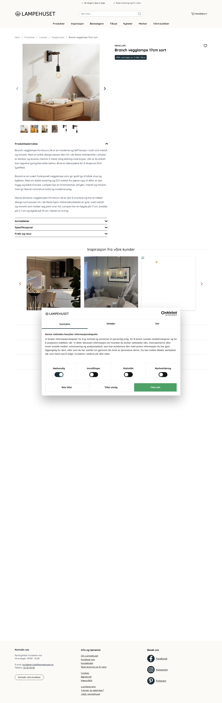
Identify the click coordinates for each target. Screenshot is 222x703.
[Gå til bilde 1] (24, 129)
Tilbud (113, 23)
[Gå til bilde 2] (34, 129)
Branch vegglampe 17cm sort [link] (83, 37)
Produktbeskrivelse (26, 143)
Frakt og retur (23, 233)
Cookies (85, 673)
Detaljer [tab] (111, 323)
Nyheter (128, 23)
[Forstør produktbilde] (61, 82)
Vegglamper (58, 37)
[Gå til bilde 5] (65, 129)
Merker (143, 23)
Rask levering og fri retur (127, 3)
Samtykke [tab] (64, 324)
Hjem (17, 37)
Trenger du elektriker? (92, 690)
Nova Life (120, 45)
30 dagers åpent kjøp (93, 3)
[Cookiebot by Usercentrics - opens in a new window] (163, 313)
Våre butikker (161, 23)
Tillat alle (155, 387)
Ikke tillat (67, 387)
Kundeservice (88, 659)
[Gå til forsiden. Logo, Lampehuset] (47, 14)
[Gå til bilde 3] (44, 129)
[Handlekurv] (199, 14)
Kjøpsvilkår (86, 680)
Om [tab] (157, 323)
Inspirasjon (77, 23)
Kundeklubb (87, 663)
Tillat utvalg (111, 387)
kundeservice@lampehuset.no (38, 664)
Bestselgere (97, 23)
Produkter (59, 23)
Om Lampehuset (89, 655)
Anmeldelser (22, 221)
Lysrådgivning (88, 686)
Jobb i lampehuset (90, 694)
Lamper (43, 37)
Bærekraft (86, 676)
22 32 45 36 (29, 667)
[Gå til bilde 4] (55, 129)
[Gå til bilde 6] (75, 129)
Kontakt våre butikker (29, 677)
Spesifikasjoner (24, 227)
